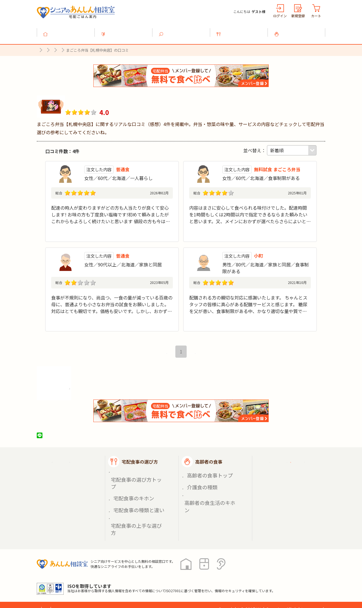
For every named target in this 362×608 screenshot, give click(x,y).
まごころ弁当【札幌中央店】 (113, 98)
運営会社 (128, 582)
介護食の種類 (198, 490)
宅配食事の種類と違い (133, 497)
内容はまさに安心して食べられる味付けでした (236, 204)
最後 (195, 362)
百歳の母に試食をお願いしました (85, 301)
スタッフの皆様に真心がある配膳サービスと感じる (241, 301)
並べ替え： (254, 147)
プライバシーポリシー (59, 582)
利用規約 (100, 582)
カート (316, 15)
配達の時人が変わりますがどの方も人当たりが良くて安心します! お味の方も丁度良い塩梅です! (110, 204)
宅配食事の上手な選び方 (135, 504)
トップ (69, 30)
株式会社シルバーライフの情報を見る (78, 397)
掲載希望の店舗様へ (289, 486)
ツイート (61, 445)
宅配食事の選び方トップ (135, 484)
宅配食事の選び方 (242, 30)
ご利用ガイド (282, 472)
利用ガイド (126, 30)
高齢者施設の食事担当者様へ (293, 503)
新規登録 (298, 15)
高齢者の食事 (299, 30)
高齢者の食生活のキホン (208, 497)
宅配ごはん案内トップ (73, 472)
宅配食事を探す (184, 30)
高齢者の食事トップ (204, 484)
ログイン (280, 15)
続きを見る (161, 236)
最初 (166, 362)
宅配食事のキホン (129, 490)
